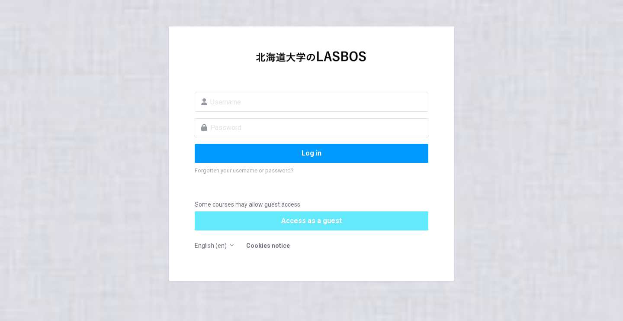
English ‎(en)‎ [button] (211, 245)
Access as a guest (311, 221)
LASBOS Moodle (311, 59)
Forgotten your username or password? (244, 170)
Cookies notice (268, 245)
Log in (311, 153)
